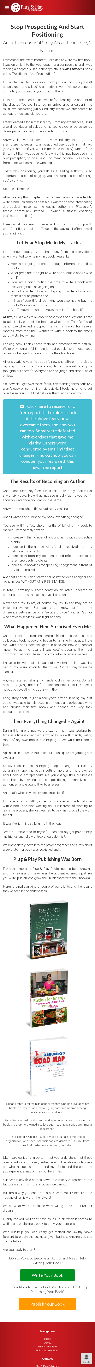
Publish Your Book (47, 1304)
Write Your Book (47, 1275)
